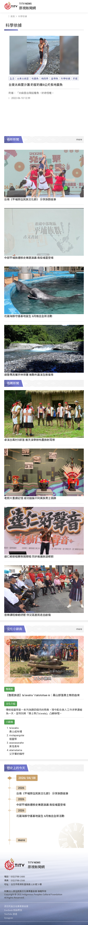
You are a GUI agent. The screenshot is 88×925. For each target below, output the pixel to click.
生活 (12, 78)
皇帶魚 (54, 78)
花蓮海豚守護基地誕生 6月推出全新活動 (28, 316)
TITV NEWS (25, 3)
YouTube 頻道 (10, 914)
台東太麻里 (23, 78)
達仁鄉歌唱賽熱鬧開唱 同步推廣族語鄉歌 (28, 556)
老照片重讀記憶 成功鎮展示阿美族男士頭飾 (30, 498)
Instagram (8, 918)
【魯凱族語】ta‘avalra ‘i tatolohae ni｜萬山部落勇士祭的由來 (43, 695)
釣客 (75, 78)
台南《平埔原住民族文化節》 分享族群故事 (30, 199)
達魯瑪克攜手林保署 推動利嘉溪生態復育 (28, 374)
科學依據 (65, 78)
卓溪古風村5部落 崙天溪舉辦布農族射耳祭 (29, 440)
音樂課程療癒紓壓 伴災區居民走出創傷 (27, 615)
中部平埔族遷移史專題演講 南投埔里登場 (28, 258)
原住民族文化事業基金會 (16, 906)
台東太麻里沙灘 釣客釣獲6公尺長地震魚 (36, 84)
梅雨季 (44, 78)
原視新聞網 (27, 7)
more (21, 840)
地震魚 (35, 78)
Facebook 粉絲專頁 (13, 910)
